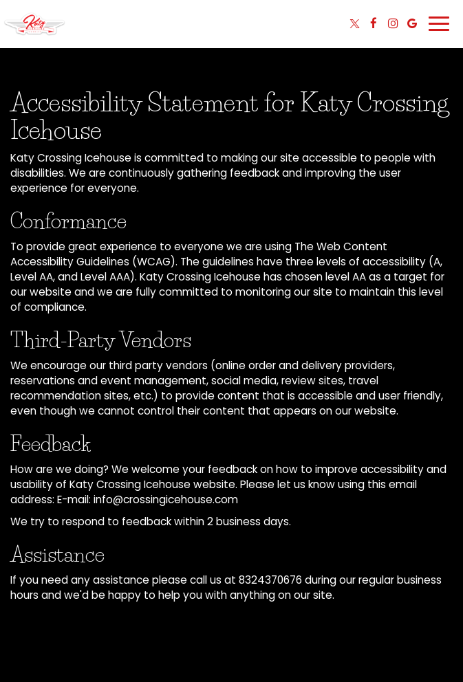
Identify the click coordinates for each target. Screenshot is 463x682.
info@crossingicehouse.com (166, 499)
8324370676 (270, 580)
